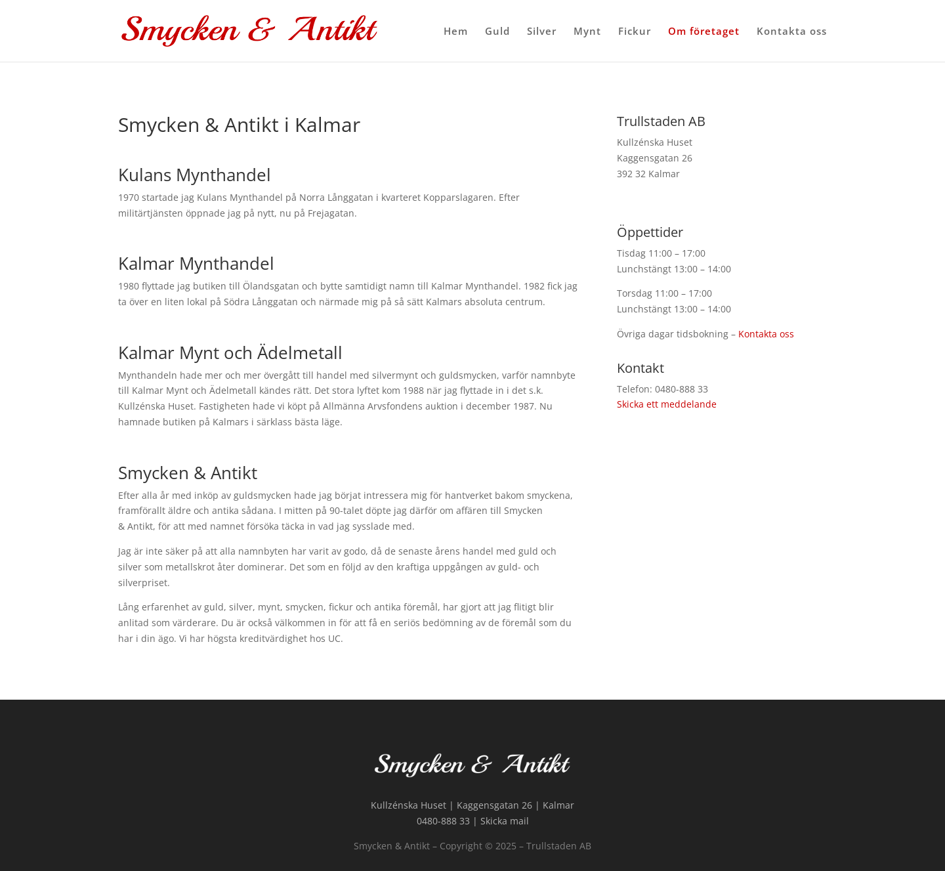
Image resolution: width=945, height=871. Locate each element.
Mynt (587, 31)
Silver (541, 31)
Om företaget (704, 31)
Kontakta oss (792, 31)
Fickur (634, 31)
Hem (456, 31)
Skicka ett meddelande (667, 404)
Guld (497, 31)
